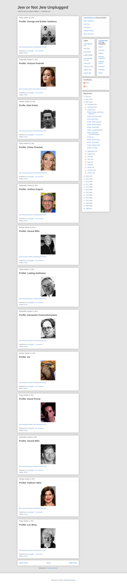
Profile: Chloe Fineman (31, 147)
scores (86, 63)
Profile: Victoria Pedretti (31, 63)
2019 (87, 179)
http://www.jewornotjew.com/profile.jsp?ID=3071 (32, 550)
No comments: (39, 51)
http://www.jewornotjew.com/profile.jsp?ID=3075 (32, 382)
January (90, 173)
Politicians (101, 69)
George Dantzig (88, 30)
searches (86, 66)
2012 (87, 198)
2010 (87, 203)
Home (48, 563)
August (89, 154)
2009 (87, 206)
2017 (87, 184)
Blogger (73, 580)
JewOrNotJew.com (90, 18)
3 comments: (39, 512)
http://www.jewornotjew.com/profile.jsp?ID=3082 (32, 89)
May (88, 162)
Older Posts (73, 563)
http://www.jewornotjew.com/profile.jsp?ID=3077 (32, 298)
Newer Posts (23, 563)
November (90, 107)
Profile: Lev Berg (28, 525)
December (90, 104)
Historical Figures (101, 62)
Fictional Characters (101, 57)
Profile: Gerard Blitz (29, 231)
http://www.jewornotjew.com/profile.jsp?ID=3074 (32, 424)
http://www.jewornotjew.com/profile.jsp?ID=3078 (32, 256)
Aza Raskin (87, 27)
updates (86, 70)
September (90, 151)
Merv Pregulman (89, 21)
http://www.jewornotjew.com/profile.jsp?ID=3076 (32, 340)
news (85, 48)
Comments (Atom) (52, 568)
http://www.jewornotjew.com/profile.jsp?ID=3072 (32, 508)
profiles (26, 53)
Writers (100, 73)
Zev (87, 86)
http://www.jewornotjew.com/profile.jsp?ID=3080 (32, 173)
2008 (87, 208)
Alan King (86, 24)
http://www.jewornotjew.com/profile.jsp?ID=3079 (32, 214)
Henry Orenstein (89, 34)
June (89, 159)
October (90, 110)
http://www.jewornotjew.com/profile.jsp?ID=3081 (32, 131)
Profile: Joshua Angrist (31, 189)
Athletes (100, 53)
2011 (87, 200)
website (86, 73)
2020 (87, 176)
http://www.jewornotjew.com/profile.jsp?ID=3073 (32, 466)
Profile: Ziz (24, 357)
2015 (87, 189)
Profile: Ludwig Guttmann (32, 273)
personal (86, 52)
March (89, 167)
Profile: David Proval (29, 399)
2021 (87, 102)
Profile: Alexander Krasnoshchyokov (38, 315)
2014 (87, 192)
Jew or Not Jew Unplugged (42, 7)
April (88, 164)
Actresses (101, 50)
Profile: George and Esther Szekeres (38, 21)
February (90, 170)
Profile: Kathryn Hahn (30, 483)
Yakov (87, 83)
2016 (87, 187)
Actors (100, 47)
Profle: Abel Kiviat (28, 105)
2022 (87, 99)
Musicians (101, 66)
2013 (87, 195)
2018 (87, 181)
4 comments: (39, 344)
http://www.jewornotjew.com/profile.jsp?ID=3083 (32, 47)
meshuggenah (88, 44)
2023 (87, 96)
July (88, 156)
